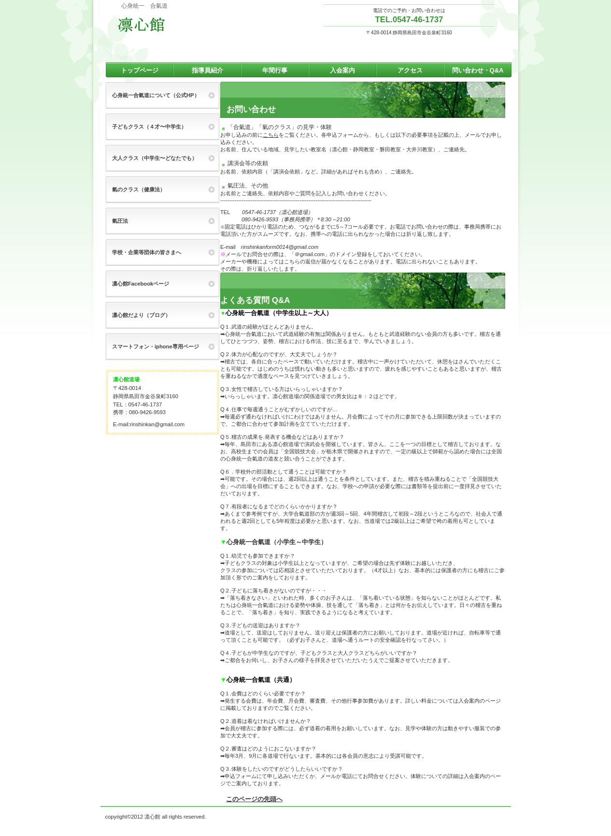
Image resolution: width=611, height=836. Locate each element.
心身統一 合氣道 (158, 24)
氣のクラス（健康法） (138, 189)
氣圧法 (120, 221)
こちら (271, 135)
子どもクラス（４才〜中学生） (149, 127)
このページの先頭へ (254, 799)
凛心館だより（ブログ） (141, 315)
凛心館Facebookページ (140, 284)
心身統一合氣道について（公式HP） (155, 95)
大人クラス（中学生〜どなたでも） (154, 158)
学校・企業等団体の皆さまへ (146, 252)
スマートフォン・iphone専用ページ (155, 346)
